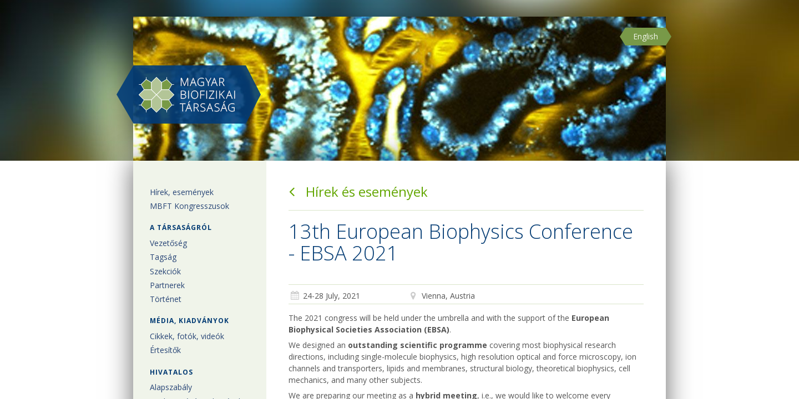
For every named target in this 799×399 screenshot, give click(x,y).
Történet (165, 299)
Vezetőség (168, 243)
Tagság (163, 257)
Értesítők (165, 350)
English (645, 36)
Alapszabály (171, 387)
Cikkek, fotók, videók (187, 336)
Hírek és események (358, 191)
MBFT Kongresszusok (189, 206)
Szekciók (165, 271)
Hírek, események (182, 192)
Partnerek (167, 285)
